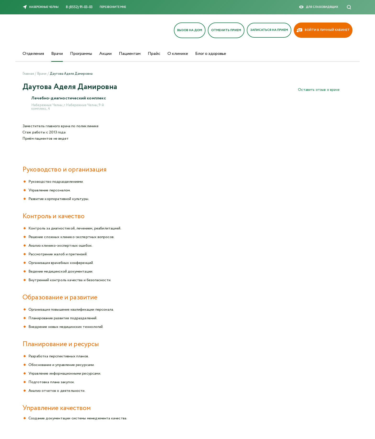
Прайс (154, 54)
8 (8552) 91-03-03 (79, 7)
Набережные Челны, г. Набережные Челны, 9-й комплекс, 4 (67, 107)
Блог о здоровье (210, 54)
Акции (105, 54)
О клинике (177, 54)
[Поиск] (349, 7)
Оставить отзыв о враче (319, 89)
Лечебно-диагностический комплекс (68, 98)
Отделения (33, 54)
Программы (81, 54)
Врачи (57, 54)
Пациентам (130, 54)
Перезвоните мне (113, 7)
